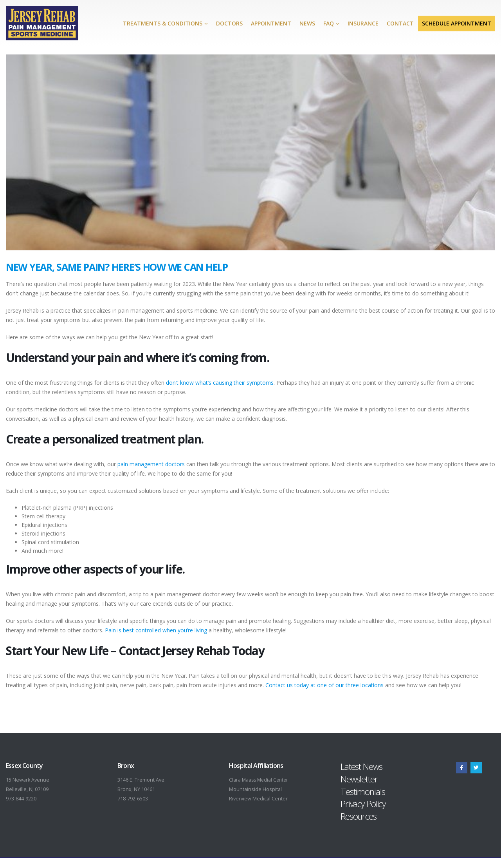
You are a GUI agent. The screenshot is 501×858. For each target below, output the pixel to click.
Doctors (229, 23)
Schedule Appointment (456, 23)
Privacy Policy (363, 804)
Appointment (271, 23)
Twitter (476, 767)
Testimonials (363, 792)
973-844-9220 (21, 798)
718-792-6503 (132, 798)
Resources (359, 816)
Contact (400, 23)
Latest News (361, 766)
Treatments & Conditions (162, 23)
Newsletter (359, 779)
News (307, 23)
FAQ (328, 23)
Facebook (461, 767)
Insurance (363, 23)
